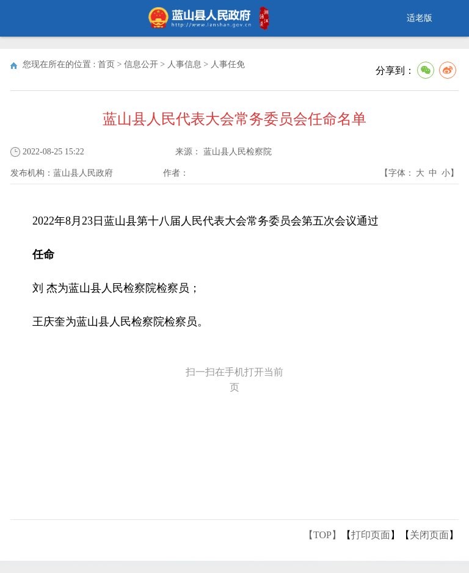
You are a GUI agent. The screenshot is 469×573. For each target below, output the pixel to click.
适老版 (419, 18)
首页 (106, 64)
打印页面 (370, 535)
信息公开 (141, 64)
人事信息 (184, 64)
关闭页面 (429, 535)
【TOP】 (322, 535)
